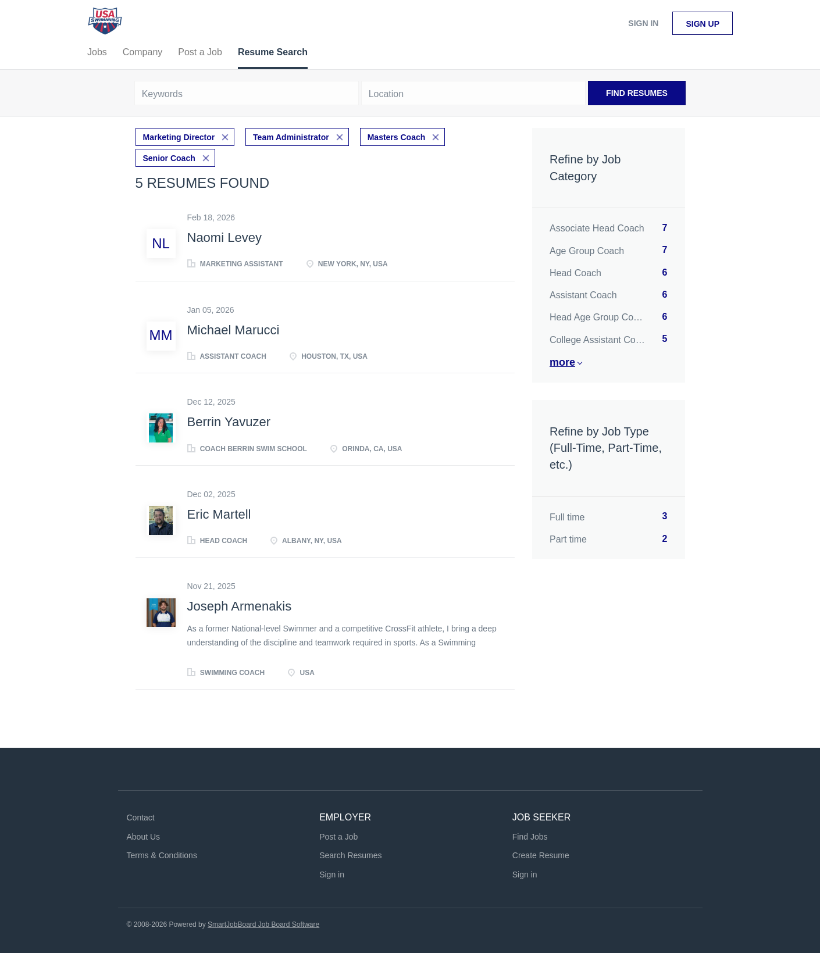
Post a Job (338, 836)
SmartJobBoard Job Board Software (263, 924)
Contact (141, 817)
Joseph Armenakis (239, 606)
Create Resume (540, 855)
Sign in (643, 23)
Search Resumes (350, 855)
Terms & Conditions (162, 855)
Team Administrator (291, 137)
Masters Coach (397, 137)
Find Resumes (637, 93)
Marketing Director (179, 137)
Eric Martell (219, 514)
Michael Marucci (233, 330)
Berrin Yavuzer (228, 422)
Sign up (702, 23)
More (562, 362)
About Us (144, 836)
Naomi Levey (224, 237)
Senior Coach (169, 158)
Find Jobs (530, 836)
